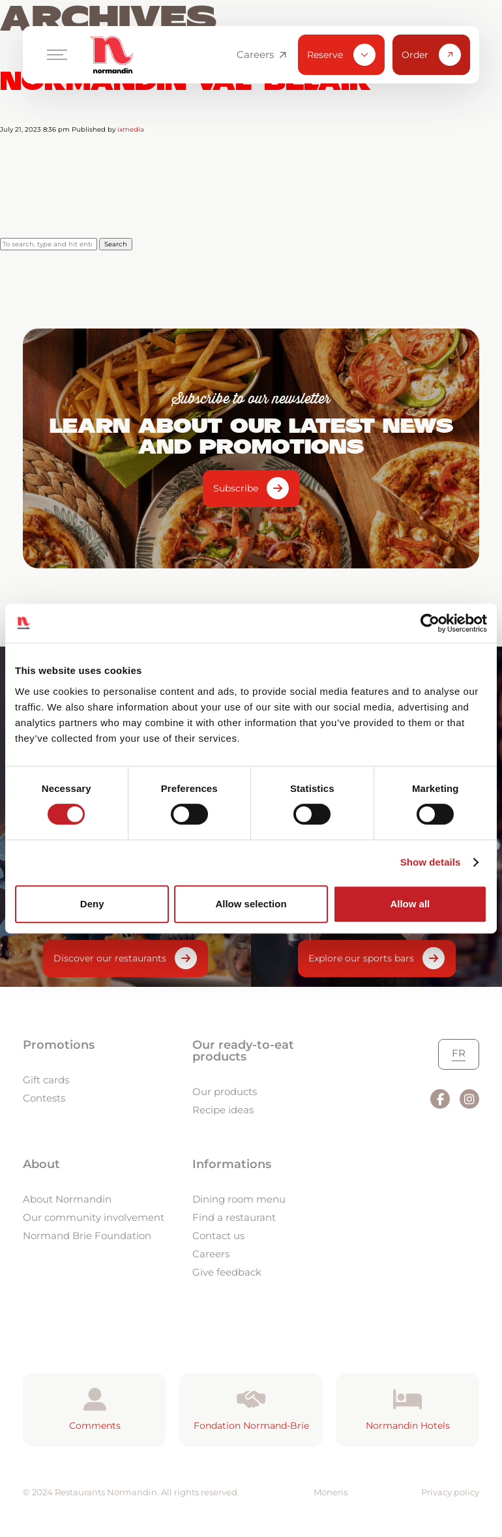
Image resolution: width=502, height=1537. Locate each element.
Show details (430, 862)
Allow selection (250, 903)
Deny (92, 903)
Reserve (341, 55)
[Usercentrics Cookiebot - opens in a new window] (430, 623)
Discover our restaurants (109, 958)
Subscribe (235, 488)
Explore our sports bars (361, 958)
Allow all (410, 903)
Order (431, 55)
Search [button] (115, 244)
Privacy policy (450, 1492)
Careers (261, 55)
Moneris (330, 1492)
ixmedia (130, 129)
